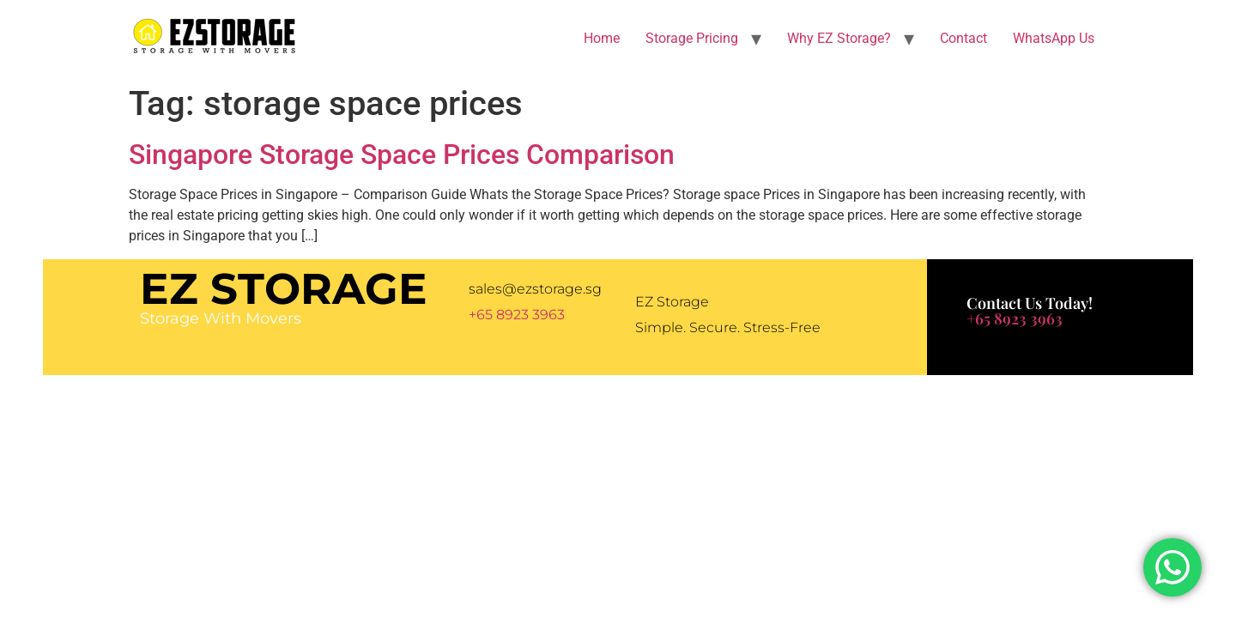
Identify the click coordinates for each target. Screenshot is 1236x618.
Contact (963, 38)
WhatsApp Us (1053, 38)
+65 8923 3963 (517, 314)
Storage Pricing (691, 38)
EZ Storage (283, 289)
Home (602, 38)
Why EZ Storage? (839, 38)
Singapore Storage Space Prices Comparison (402, 154)
